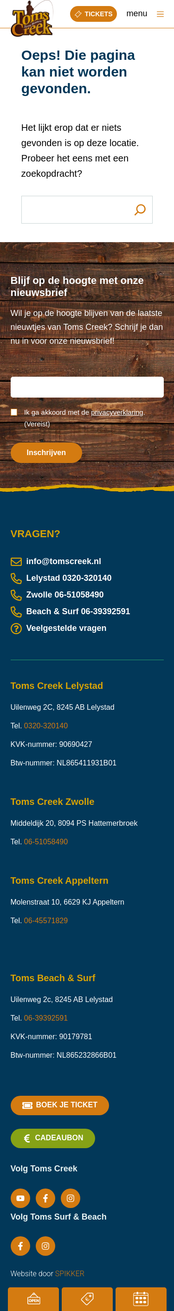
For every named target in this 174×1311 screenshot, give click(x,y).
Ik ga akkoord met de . (84, 418)
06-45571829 (46, 921)
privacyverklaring (117, 412)
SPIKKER (69, 1273)
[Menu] (160, 14)
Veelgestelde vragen (59, 628)
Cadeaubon (53, 1138)
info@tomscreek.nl (56, 561)
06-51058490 (79, 594)
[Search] (139, 209)
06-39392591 (105, 611)
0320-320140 (87, 578)
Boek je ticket (59, 1105)
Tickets (94, 14)
